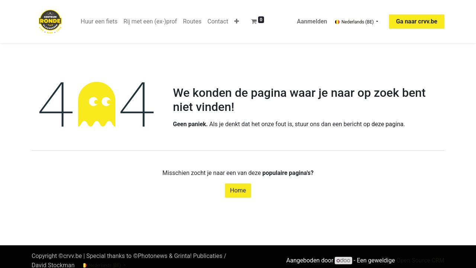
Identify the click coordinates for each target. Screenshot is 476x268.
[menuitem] (99, 21)
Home (238, 190)
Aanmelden (312, 21)
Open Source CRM (420, 260)
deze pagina (387, 124)
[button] (236, 21)
